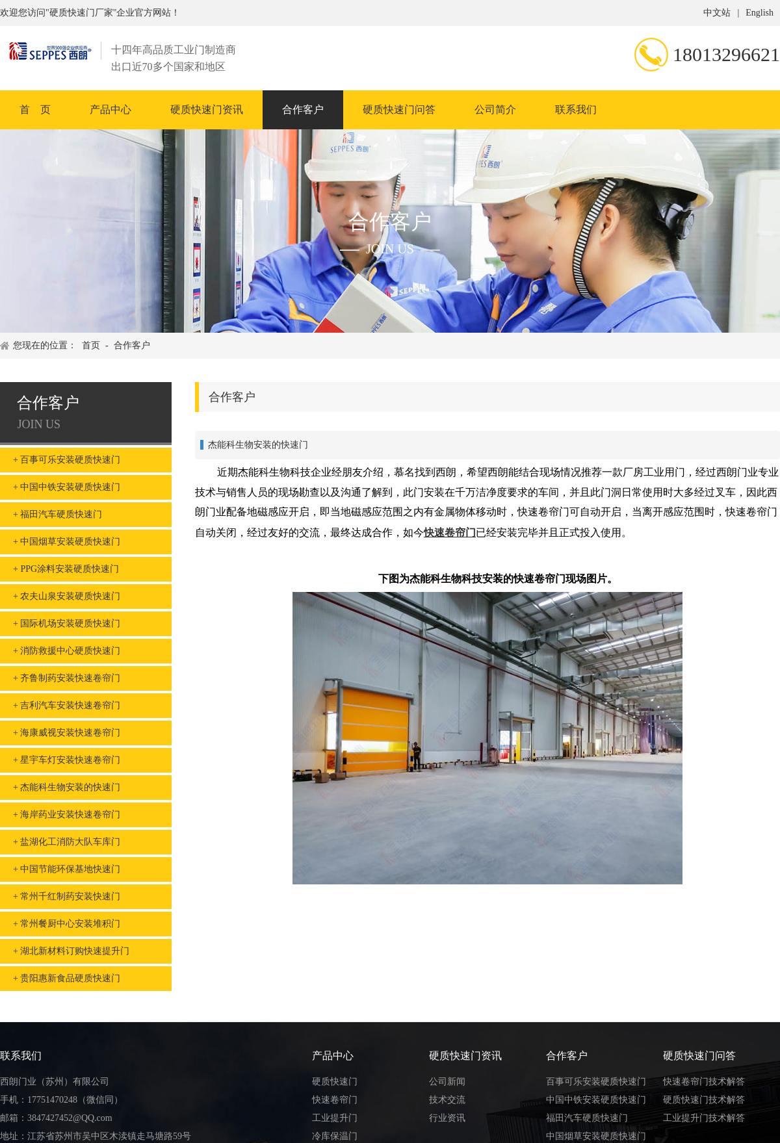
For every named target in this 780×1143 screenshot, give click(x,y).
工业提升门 (335, 1118)
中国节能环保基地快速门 (70, 869)
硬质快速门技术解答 (704, 1100)
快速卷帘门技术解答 (704, 1081)
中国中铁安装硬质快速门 (70, 487)
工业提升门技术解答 (704, 1118)
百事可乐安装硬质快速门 (70, 460)
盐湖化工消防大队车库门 (70, 842)
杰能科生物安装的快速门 (70, 787)
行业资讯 (447, 1118)
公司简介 (495, 109)
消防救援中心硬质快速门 (70, 651)
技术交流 (447, 1100)
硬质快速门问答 (399, 109)
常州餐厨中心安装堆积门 (70, 924)
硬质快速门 (335, 1081)
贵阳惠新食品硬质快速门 (70, 978)
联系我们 (576, 109)
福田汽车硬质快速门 (61, 514)
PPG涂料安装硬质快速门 (69, 569)
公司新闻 (447, 1081)
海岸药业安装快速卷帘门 (70, 814)
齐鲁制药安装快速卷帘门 (70, 678)
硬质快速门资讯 (206, 109)
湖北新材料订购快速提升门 (74, 951)
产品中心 (110, 109)
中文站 (717, 13)
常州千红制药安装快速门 (70, 896)
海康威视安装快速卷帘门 (70, 733)
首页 (91, 345)
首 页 (35, 109)
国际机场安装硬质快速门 (70, 623)
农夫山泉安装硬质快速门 (70, 596)
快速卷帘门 (450, 532)
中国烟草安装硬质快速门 (70, 541)
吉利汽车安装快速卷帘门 (70, 705)
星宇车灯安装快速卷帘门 (70, 760)
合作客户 (303, 109)
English (760, 13)
